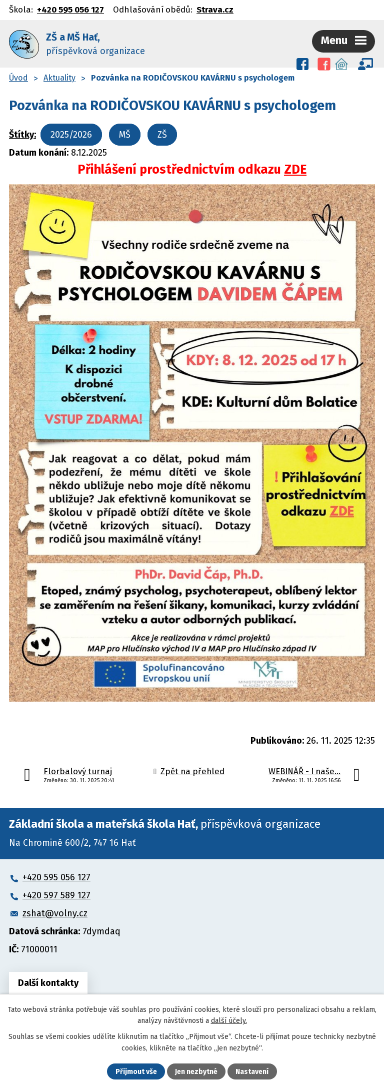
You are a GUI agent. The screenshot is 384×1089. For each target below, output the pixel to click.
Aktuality (60, 78)
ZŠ (162, 134)
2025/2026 (71, 134)
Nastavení (252, 1071)
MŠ (124, 134)
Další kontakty (48, 982)
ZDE (295, 169)
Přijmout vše (136, 1071)
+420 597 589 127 (56, 895)
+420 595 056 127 (70, 10)
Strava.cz (215, 10)
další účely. (229, 1020)
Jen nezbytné (196, 1071)
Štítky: (22, 134)
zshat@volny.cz (55, 913)
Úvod (18, 78)
